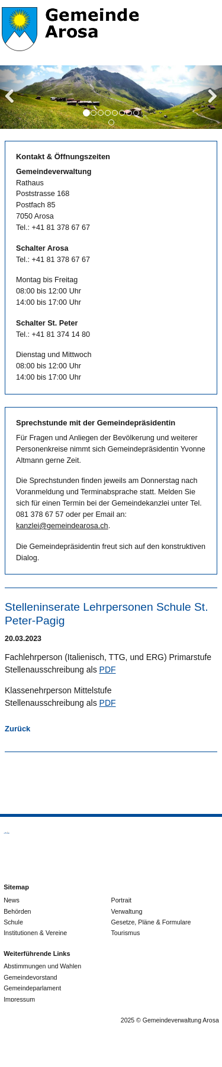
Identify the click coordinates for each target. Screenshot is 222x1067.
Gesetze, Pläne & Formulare (151, 922)
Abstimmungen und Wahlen (42, 966)
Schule (13, 922)
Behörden (17, 911)
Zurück (17, 728)
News (12, 900)
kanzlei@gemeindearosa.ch (62, 526)
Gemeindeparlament (32, 988)
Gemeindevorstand (30, 977)
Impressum (19, 999)
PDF (107, 669)
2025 (127, 1020)
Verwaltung (127, 911)
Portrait (121, 900)
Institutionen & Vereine (35, 932)
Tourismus (125, 932)
